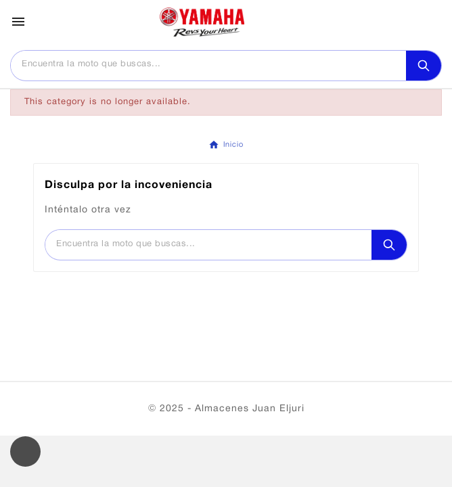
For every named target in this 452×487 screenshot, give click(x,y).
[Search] (423, 65)
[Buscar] (208, 65)
